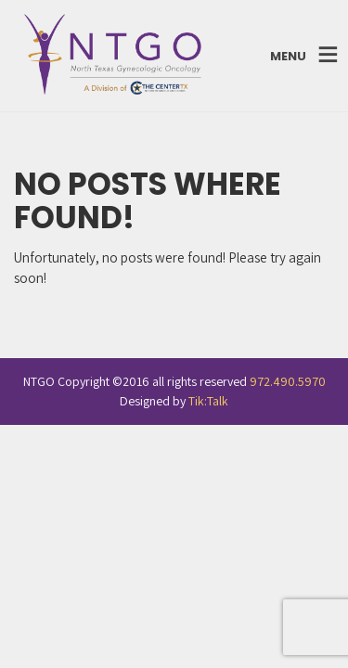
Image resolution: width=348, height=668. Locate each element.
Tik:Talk (208, 400)
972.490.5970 (288, 381)
